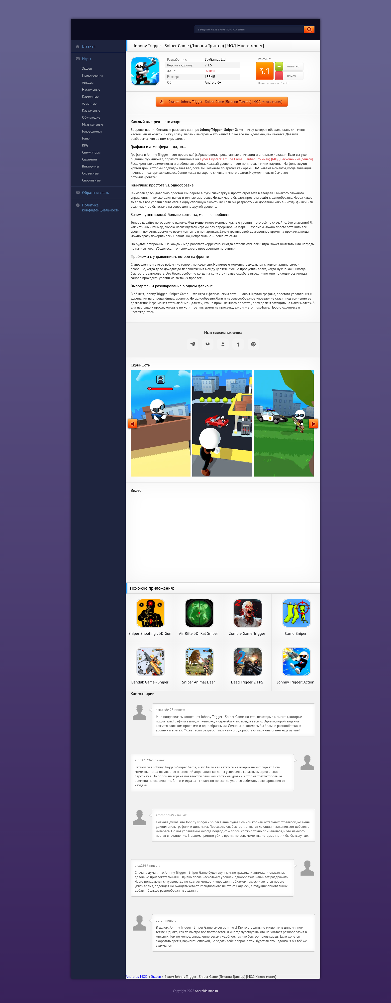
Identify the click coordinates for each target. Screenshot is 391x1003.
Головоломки (92, 131)
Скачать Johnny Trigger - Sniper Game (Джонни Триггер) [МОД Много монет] (225, 101)
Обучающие (91, 117)
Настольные (91, 89)
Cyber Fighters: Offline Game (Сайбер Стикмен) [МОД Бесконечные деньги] (256, 159)
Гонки (86, 138)
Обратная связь (92, 192)
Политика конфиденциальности (97, 207)
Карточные (90, 96)
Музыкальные (92, 124)
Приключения (92, 75)
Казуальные (91, 110)
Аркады (88, 82)
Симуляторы (91, 152)
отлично (287, 66)
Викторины (90, 166)
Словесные (90, 173)
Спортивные (91, 180)
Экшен (87, 68)
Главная (86, 46)
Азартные (89, 103)
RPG (85, 145)
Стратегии (89, 159)
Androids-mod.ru (206, 991)
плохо (285, 75)
